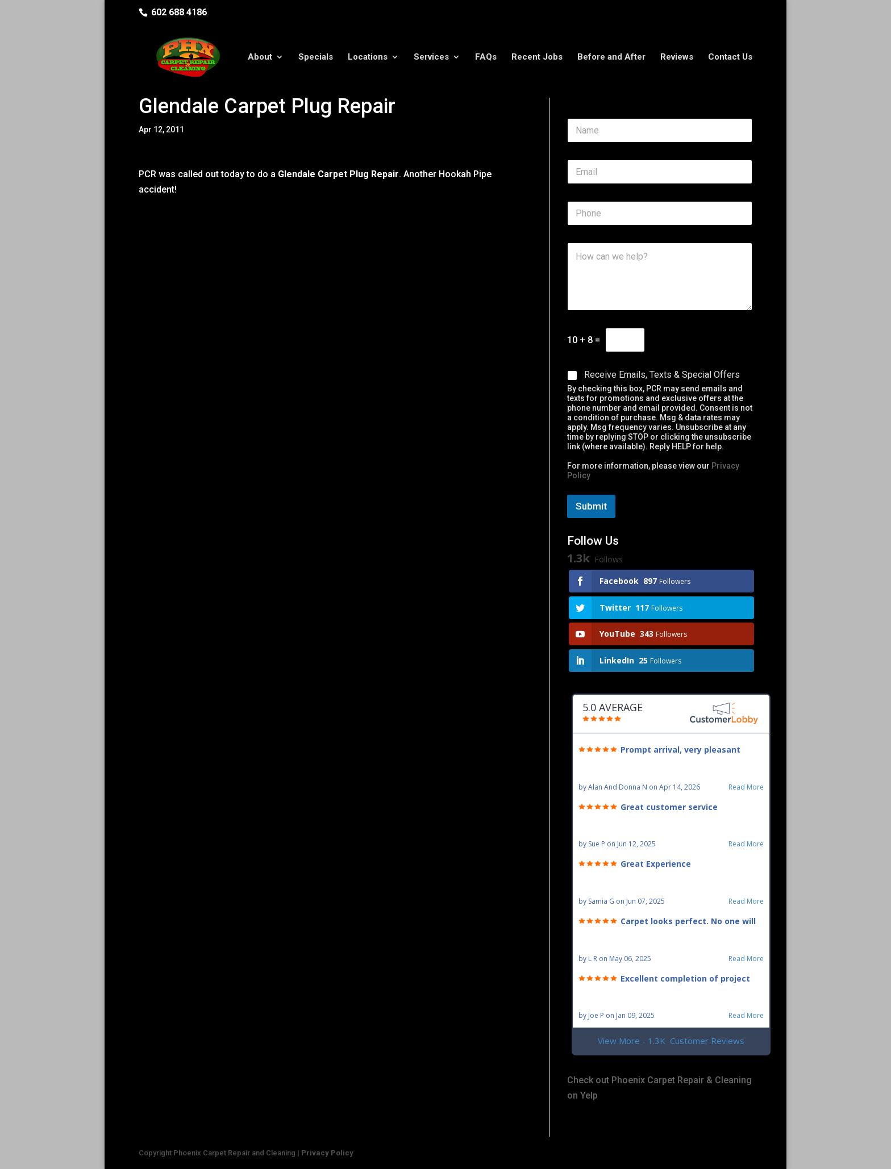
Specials (315, 58)
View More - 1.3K (671, 1041)
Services (431, 58)
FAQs (486, 58)
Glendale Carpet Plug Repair (337, 174)
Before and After (611, 58)
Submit (591, 506)
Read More (746, 787)
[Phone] (659, 213)
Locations (368, 58)
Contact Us (730, 58)
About (260, 58)
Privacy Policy (327, 1153)
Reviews (676, 58)
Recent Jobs (537, 58)
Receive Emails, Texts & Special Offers (662, 374)
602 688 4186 (179, 12)
